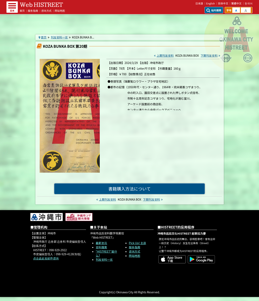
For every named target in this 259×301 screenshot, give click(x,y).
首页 (22, 11)
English (210, 3)
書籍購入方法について (129, 189)
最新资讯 (101, 243)
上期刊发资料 (163, 55)
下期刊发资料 (211, 55)
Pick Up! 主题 (137, 243)
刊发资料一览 (59, 37)
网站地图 (60, 11)
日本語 (199, 3)
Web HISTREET (41, 4)
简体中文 (223, 3)
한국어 (249, 3)
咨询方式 (46, 11)
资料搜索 (101, 247)
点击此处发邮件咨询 (46, 258)
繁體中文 (236, 3)
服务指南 (33, 11)
